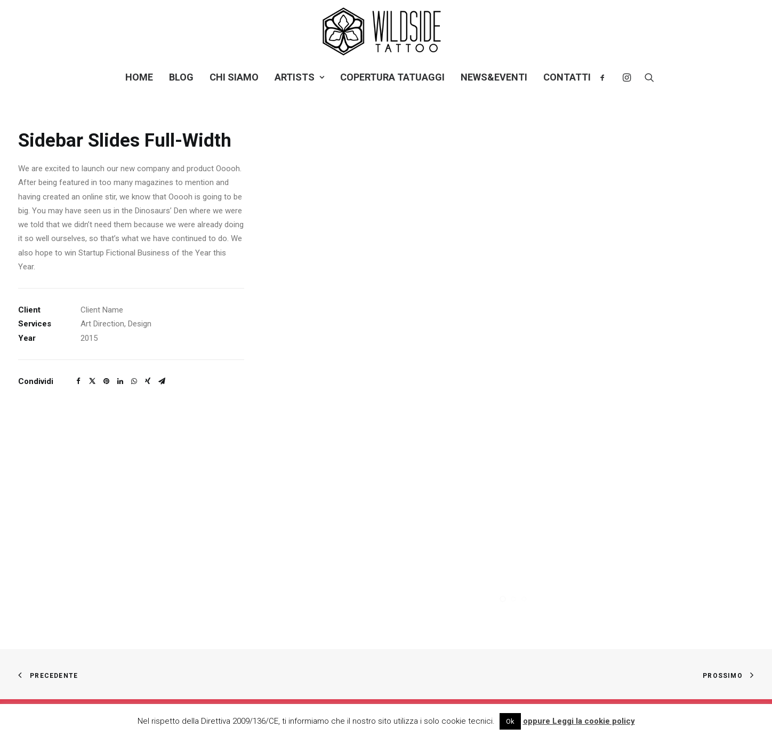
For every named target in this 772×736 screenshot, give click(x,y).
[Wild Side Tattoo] (386, 31)
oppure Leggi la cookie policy (579, 721)
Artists (299, 77)
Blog (181, 77)
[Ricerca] (646, 77)
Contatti (567, 77)
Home (139, 77)
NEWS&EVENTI (494, 77)
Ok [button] (510, 721)
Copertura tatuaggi (392, 77)
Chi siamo (234, 77)
